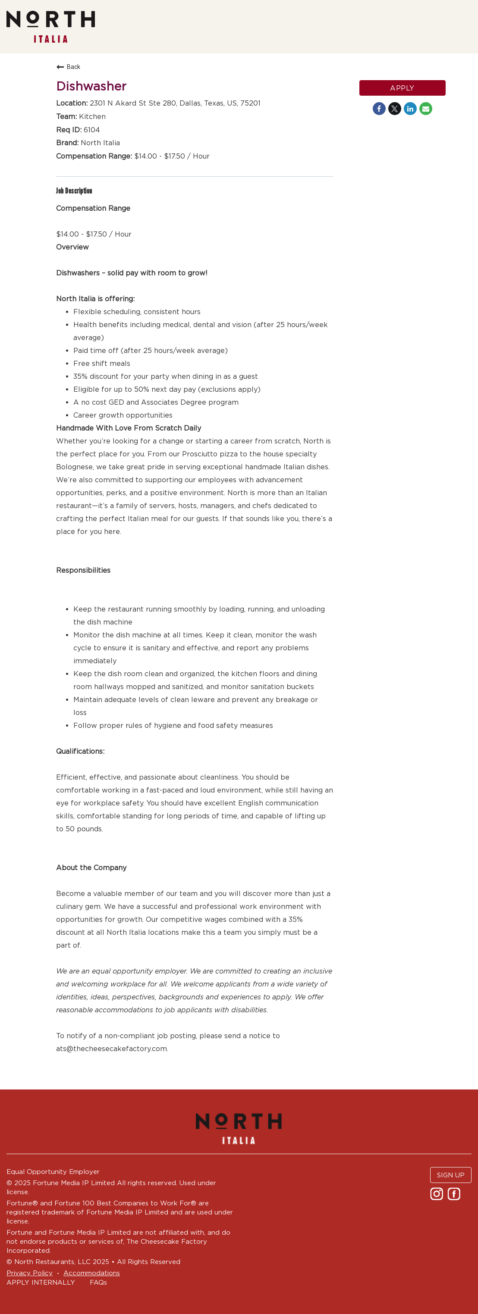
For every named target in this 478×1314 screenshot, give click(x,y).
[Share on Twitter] (395, 108)
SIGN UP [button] (451, 1175)
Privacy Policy (29, 1273)
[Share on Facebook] (379, 108)
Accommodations (91, 1273)
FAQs (98, 1282)
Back (68, 67)
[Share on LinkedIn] (410, 108)
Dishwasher (91, 86)
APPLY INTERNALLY (40, 1282)
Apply (402, 88)
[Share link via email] (426, 108)
